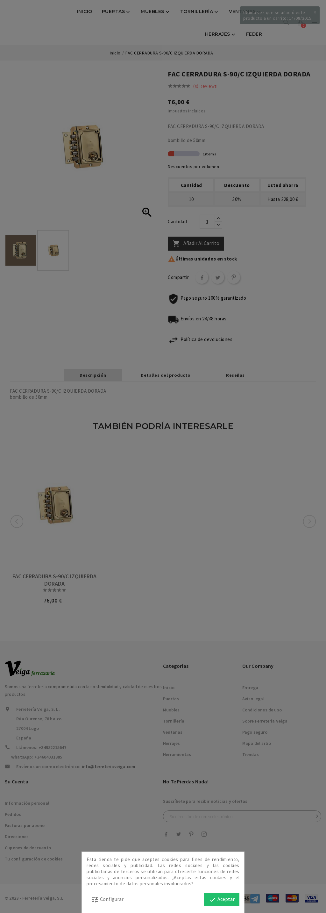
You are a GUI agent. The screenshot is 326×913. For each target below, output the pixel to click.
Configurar (107, 899)
